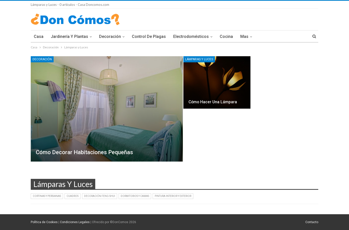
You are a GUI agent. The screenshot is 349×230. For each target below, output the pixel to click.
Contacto (311, 222)
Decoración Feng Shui (99, 196)
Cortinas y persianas (47, 196)
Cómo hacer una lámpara (212, 101)
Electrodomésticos (191, 36)
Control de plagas (149, 36)
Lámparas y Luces (199, 59)
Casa (38, 36)
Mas (244, 36)
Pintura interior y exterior (173, 196)
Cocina (226, 36)
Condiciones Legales (75, 222)
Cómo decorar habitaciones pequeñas (84, 152)
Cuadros (72, 196)
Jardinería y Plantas (69, 36)
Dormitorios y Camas (135, 196)
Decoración (110, 36)
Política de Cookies (44, 222)
